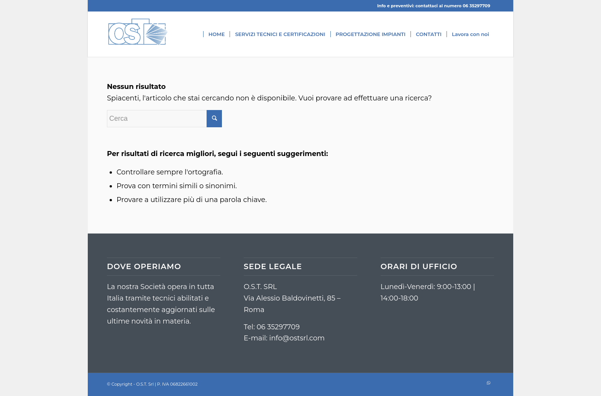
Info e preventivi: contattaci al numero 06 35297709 (433, 5)
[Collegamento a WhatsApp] (488, 382)
